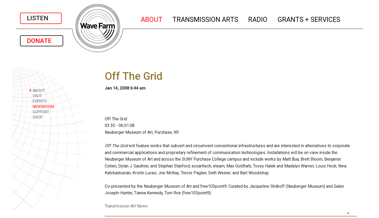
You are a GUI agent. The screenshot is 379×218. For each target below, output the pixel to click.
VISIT (35, 95)
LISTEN (41, 18)
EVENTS (38, 100)
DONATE (41, 40)
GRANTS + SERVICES (309, 18)
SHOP (36, 117)
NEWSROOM (41, 106)
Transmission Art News (126, 206)
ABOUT (151, 18)
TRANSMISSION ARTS (205, 18)
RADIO (258, 18)
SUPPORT (39, 111)
